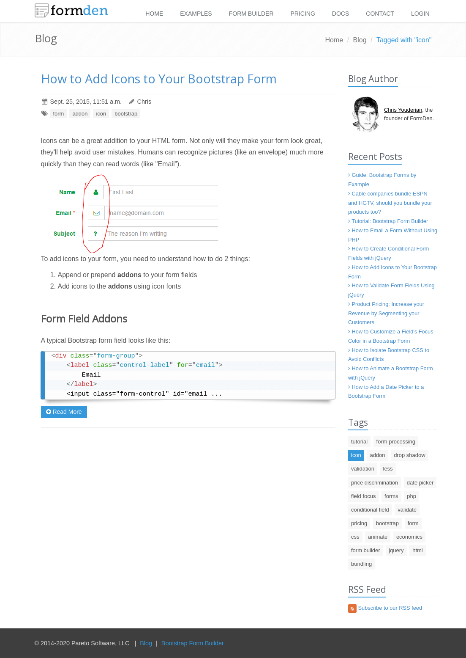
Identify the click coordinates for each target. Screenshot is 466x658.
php (411, 496)
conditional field (370, 510)
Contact (380, 13)
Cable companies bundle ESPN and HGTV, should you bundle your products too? (390, 202)
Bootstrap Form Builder (192, 643)
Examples (196, 13)
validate (407, 510)
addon (79, 113)
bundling (361, 564)
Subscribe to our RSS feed (390, 608)
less (388, 468)
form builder (365, 550)
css (355, 537)
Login (420, 13)
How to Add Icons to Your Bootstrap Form (159, 78)
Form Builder (251, 13)
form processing (395, 441)
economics (409, 537)
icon (101, 113)
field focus (363, 496)
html (417, 550)
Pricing (303, 13)
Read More (64, 411)
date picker (420, 482)
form (58, 113)
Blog (360, 40)
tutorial (359, 441)
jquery (396, 550)
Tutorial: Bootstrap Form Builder (390, 221)
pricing (359, 523)
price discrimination (374, 482)
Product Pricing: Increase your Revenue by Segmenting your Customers (386, 313)
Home (154, 13)
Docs (340, 13)
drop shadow (409, 455)
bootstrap (125, 113)
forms (391, 496)
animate (377, 537)
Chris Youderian (403, 110)
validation (362, 468)
